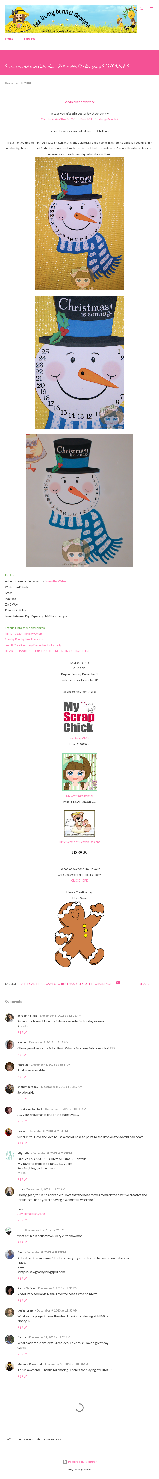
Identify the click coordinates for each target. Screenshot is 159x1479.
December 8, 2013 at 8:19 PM (46, 1252)
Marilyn (22, 1064)
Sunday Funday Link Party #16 (24, 639)
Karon (21, 1042)
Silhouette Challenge (94, 984)
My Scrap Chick (79, 738)
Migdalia (23, 1153)
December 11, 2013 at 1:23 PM (49, 1337)
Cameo (51, 984)
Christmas (66, 984)
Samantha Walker (56, 581)
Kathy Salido (26, 1288)
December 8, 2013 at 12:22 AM (60, 1015)
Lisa (20, 1189)
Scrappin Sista (27, 1015)
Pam (20, 1252)
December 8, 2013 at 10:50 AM (65, 1109)
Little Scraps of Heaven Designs (79, 842)
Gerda (21, 1337)
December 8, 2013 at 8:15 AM (49, 1042)
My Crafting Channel (79, 796)
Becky (21, 1131)
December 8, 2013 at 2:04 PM (48, 1131)
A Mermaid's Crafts (31, 1213)
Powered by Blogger (79, 1462)
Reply (22, 1032)
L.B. (19, 1230)
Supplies (29, 38)
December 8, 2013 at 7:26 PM (44, 1230)
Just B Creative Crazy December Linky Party (33, 645)
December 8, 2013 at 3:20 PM (45, 1189)
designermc (25, 1310)
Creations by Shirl (29, 1109)
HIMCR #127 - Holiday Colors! (24, 633)
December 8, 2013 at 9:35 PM (57, 1288)
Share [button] (144, 984)
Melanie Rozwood (29, 1364)
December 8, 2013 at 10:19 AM (61, 1086)
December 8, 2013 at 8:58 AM (50, 1064)
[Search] (141, 7)
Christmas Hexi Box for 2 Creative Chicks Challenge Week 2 (79, 119)
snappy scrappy (27, 1086)
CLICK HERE (79, 880)
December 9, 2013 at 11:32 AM (57, 1310)
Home (9, 38)
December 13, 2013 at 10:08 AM (66, 1364)
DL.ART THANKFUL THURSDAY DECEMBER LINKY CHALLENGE (47, 651)
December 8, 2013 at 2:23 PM (52, 1153)
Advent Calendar (31, 984)
